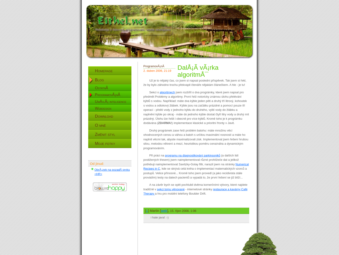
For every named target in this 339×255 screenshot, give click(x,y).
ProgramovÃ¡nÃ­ (107, 95)
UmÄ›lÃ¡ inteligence (110, 101)
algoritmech (167, 92)
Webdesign (103, 108)
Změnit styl (105, 134)
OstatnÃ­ (101, 88)
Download (104, 116)
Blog (99, 80)
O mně (100, 125)
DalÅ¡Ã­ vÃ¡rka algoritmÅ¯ (198, 71)
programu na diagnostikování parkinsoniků (192, 155)
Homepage (104, 71)
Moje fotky (105, 143)
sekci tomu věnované (171, 189)
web (164, 211)
